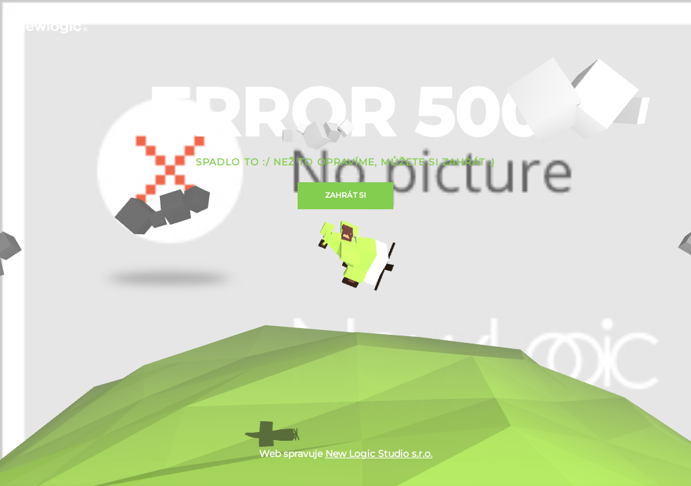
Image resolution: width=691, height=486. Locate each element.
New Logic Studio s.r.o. (379, 454)
